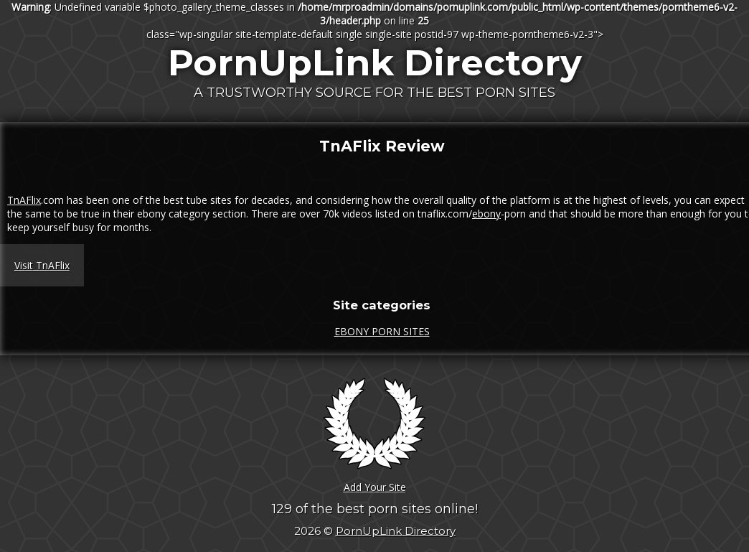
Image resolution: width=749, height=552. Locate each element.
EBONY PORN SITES (382, 331)
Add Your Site (375, 487)
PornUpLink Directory (375, 63)
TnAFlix (24, 200)
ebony (486, 213)
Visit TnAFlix (42, 265)
